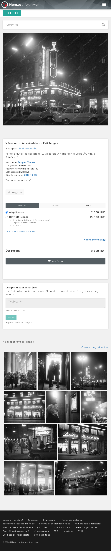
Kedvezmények (94, 239)
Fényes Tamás (26, 162)
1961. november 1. (30, 148)
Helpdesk (67, 531)
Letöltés (22, 205)
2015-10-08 (30, 175)
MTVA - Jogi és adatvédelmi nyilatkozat (25, 527)
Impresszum (50, 519)
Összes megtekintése (94, 347)
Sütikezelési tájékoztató (16, 534)
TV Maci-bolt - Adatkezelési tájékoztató (74, 527)
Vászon (55, 205)
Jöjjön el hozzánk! (13, 519)
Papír (89, 205)
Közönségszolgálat (72, 519)
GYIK (80, 531)
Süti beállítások (43, 534)
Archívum (20, 4)
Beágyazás (15, 192)
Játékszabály (41, 531)
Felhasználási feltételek (88, 523)
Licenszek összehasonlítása (21, 231)
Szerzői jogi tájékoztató (16, 531)
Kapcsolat (33, 519)
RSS (56, 531)
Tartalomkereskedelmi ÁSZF (19, 523)
